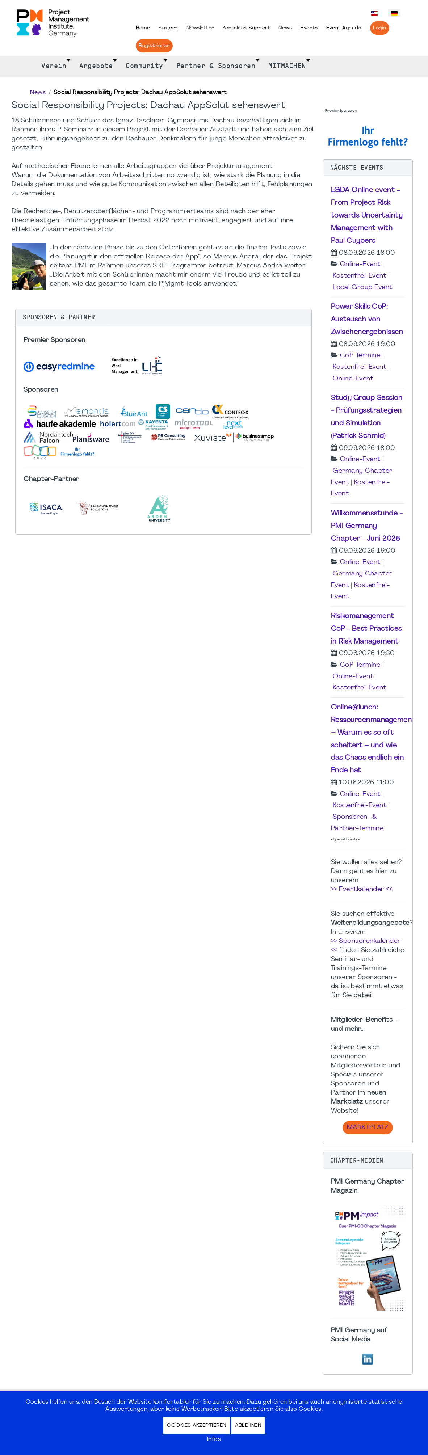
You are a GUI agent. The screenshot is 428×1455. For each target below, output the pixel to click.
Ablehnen (248, 1425)
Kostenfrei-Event (359, 276)
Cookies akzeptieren (196, 1425)
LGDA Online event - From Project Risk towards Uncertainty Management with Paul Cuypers (367, 215)
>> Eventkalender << (362, 889)
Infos (214, 1439)
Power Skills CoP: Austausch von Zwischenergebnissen (367, 319)
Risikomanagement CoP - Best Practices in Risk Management (366, 629)
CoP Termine (360, 356)
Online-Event (360, 264)
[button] (163, 317)
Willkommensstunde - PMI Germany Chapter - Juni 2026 (367, 526)
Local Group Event (363, 287)
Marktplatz (368, 1128)
